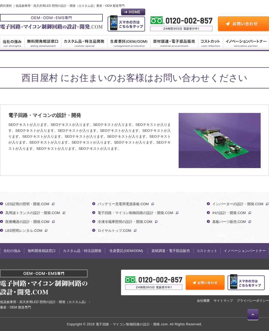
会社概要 (203, 300)
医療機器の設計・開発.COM (27, 222)
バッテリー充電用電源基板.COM (123, 204)
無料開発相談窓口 (43, 42)
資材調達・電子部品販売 (175, 42)
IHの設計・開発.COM (229, 213)
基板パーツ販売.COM (229, 222)
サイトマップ (223, 300)
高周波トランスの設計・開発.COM (32, 213)
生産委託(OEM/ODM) (129, 42)
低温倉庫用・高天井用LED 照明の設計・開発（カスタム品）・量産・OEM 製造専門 (45, 289)
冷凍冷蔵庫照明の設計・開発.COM (125, 222)
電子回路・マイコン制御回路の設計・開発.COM (135, 213)
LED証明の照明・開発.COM (27, 204)
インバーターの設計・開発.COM (237, 204)
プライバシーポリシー (253, 300)
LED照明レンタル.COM (23, 231)
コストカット (211, 42)
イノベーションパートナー (246, 42)
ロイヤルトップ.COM (114, 231)
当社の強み (12, 42)
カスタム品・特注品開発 (84, 42)
